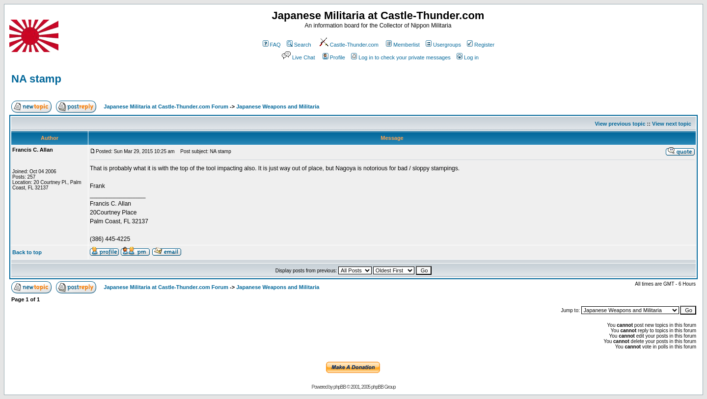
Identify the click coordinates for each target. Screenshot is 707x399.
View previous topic (620, 124)
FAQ (272, 45)
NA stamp (36, 79)
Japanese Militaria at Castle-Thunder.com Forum (166, 106)
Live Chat (297, 57)
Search (299, 45)
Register (480, 45)
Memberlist (403, 45)
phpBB (339, 387)
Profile (334, 57)
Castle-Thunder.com (349, 45)
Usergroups (443, 45)
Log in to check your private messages (401, 57)
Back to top (27, 252)
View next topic (671, 124)
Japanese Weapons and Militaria (277, 106)
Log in (468, 57)
